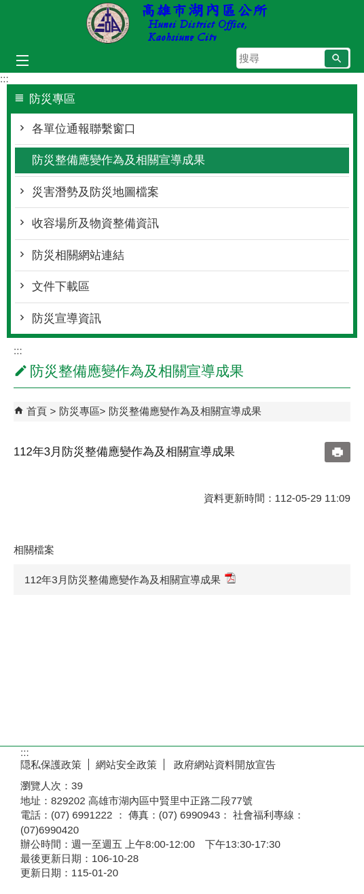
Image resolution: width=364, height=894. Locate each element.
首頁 (36, 411)
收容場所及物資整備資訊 (95, 223)
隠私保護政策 (50, 764)
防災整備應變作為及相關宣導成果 (118, 160)
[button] (336, 58)
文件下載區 (61, 286)
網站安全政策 (126, 764)
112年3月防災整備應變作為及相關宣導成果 (130, 578)
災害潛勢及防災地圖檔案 (95, 192)
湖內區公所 (182, 23)
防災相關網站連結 (78, 255)
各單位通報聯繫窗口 (84, 128)
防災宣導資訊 (66, 318)
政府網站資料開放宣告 (223, 764)
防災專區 (79, 411)
